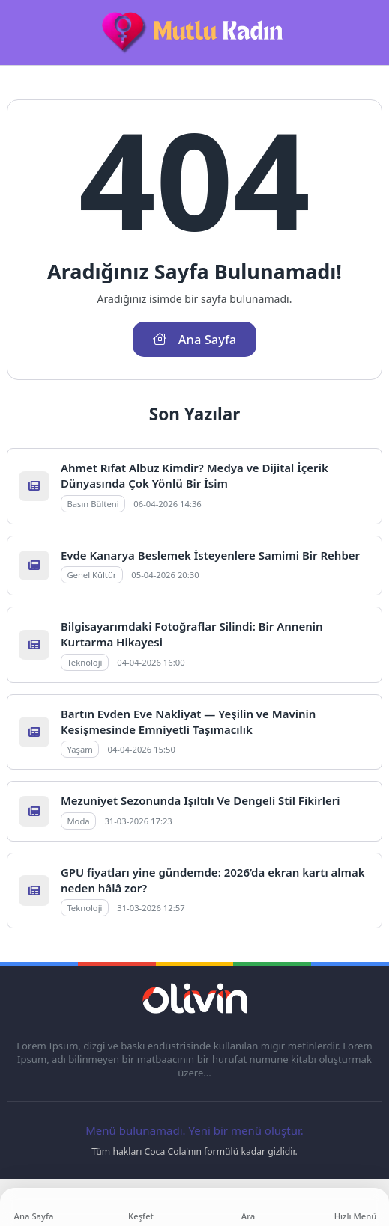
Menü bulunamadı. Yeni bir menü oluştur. (194, 1130)
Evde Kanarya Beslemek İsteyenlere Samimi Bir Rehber (210, 555)
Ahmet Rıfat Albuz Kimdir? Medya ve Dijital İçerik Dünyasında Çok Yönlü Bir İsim (194, 475)
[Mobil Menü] (18, 33)
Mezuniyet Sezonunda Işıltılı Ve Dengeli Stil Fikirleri (200, 800)
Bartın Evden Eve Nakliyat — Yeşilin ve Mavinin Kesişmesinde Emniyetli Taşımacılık (188, 721)
